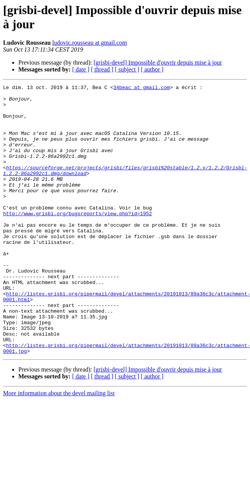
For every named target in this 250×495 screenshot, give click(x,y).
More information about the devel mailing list (59, 447)
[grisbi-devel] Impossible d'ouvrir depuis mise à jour (158, 62)
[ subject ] (127, 69)
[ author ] (152, 69)
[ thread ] (102, 69)
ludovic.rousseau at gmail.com (89, 42)
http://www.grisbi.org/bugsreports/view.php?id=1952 (77, 239)
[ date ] (80, 69)
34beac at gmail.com (141, 88)
